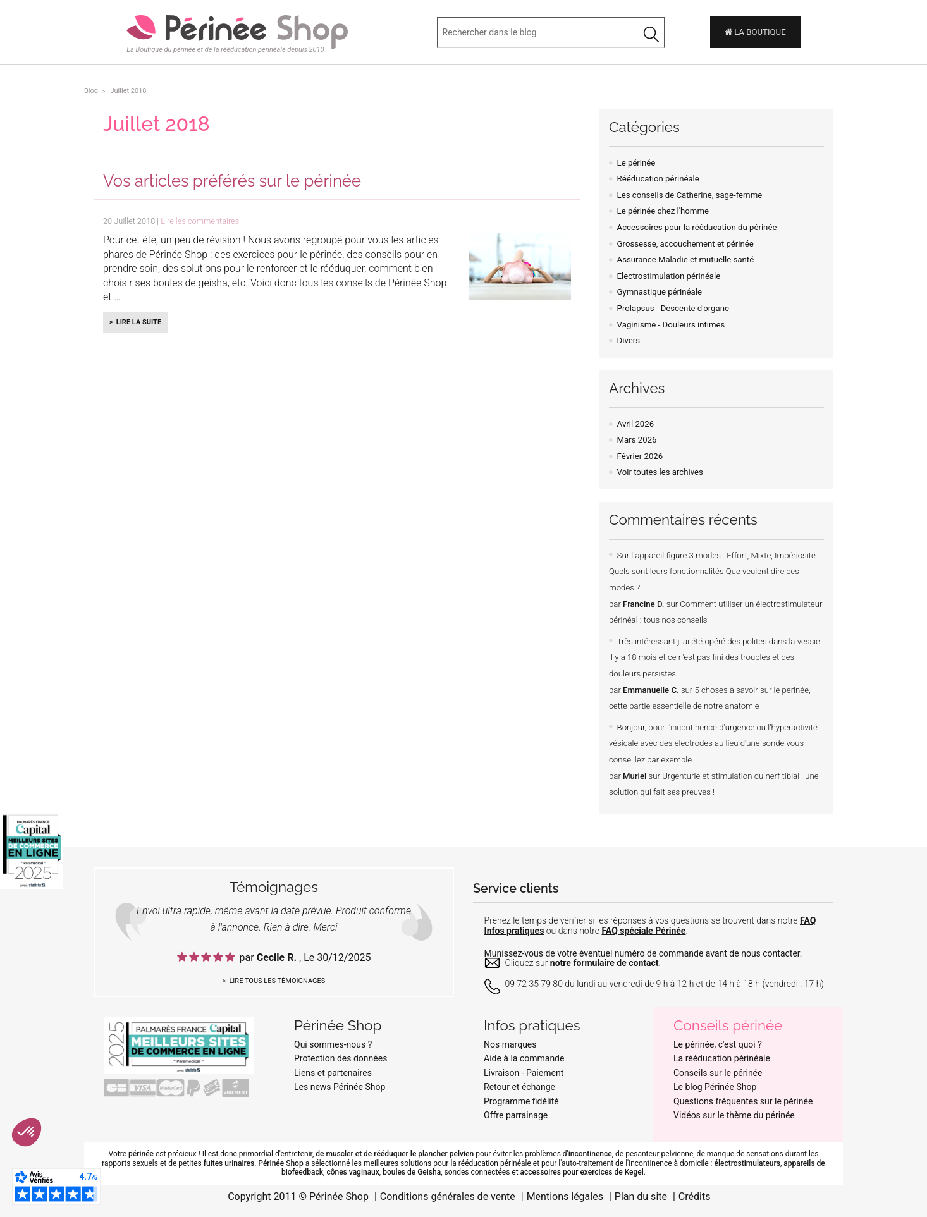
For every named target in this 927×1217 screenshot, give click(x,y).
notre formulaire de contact (604, 963)
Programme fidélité (521, 1101)
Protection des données (340, 1058)
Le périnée (636, 163)
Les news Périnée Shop (339, 1087)
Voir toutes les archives (660, 472)
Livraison (501, 1073)
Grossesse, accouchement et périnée (685, 243)
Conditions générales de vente (447, 1196)
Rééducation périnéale (658, 178)
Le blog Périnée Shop (714, 1087)
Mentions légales (565, 1196)
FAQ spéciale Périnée (643, 931)
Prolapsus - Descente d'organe (673, 308)
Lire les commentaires (200, 221)
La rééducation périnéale (721, 1058)
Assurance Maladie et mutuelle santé (685, 259)
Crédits (694, 1196)
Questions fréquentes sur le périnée (743, 1101)
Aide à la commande (524, 1058)
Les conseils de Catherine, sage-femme (690, 195)
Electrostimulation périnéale (669, 276)
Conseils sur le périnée (717, 1073)
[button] (26, 1132)
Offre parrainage (516, 1115)
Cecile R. (278, 957)
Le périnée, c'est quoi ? (717, 1044)
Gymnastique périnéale (659, 292)
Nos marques (510, 1044)
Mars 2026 (637, 439)
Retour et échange (519, 1087)
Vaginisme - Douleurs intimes (671, 324)
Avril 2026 (635, 424)
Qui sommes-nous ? (333, 1044)
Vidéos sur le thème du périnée (734, 1115)
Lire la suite (138, 322)
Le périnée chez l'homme (663, 211)
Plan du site (641, 1196)
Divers (628, 340)
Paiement (544, 1073)
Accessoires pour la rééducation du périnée (697, 227)
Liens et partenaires (333, 1073)
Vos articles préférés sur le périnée (232, 180)
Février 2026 (640, 456)
